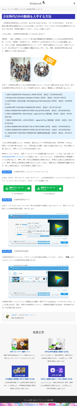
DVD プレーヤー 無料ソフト (20, 352)
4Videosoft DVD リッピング (13, 157)
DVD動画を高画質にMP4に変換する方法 (20, 379)
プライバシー (42, 400)
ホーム (4, 9)
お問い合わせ (33, 400)
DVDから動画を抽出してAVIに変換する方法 (56, 379)
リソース (10, 9)
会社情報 (50, 400)
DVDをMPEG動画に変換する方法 (56, 352)
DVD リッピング (20, 9)
